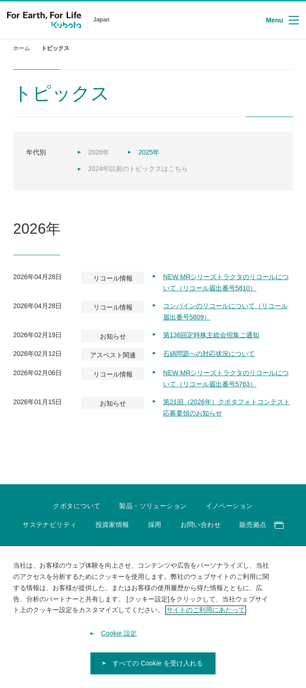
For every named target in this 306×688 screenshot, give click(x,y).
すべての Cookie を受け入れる (157, 668)
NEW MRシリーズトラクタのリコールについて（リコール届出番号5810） (226, 282)
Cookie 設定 (119, 638)
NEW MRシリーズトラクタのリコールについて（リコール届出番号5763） (226, 378)
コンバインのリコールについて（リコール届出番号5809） (225, 311)
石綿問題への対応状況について (209, 353)
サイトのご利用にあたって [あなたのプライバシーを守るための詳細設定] (205, 614)
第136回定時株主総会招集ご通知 (211, 335)
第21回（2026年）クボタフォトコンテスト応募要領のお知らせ (226, 407)
